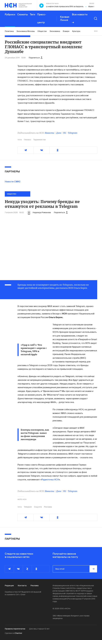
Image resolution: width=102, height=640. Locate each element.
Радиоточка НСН (50, 479)
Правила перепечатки (15, 629)
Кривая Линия (64, 18)
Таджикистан (39, 139)
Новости (49, 133)
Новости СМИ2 (12, 181)
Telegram (72, 133)
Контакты (22, 585)
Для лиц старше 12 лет (39, 629)
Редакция (9, 585)
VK (64, 133)
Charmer (18, 633)
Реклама (48, 507)
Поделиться (35, 57)
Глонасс (27, 139)
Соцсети (38, 507)
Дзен (58, 133)
